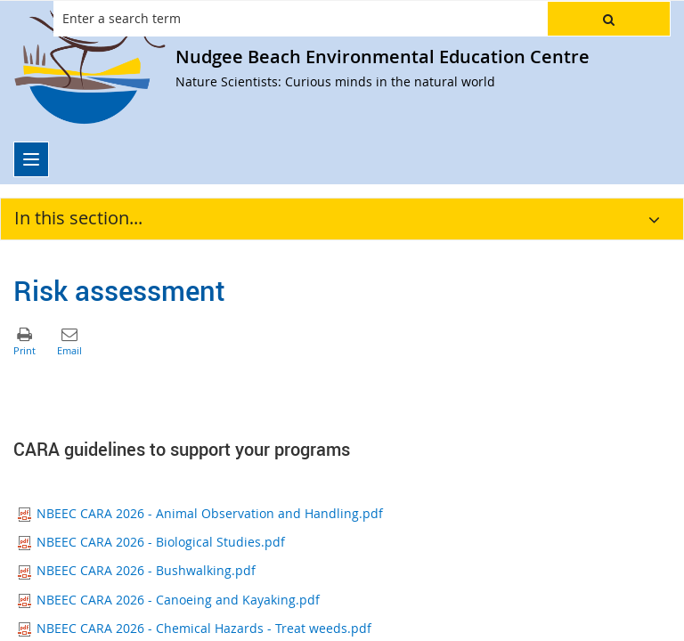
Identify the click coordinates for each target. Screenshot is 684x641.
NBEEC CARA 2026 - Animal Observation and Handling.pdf (200, 513)
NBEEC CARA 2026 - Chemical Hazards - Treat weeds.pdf (194, 628)
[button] (609, 19)
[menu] (31, 159)
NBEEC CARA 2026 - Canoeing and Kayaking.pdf (169, 599)
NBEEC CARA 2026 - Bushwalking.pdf (137, 570)
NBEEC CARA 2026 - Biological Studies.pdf (151, 541)
